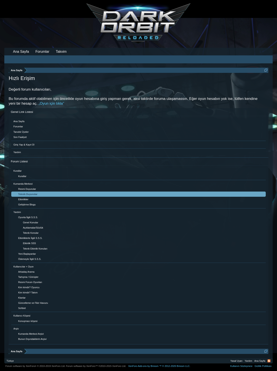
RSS (269, 360)
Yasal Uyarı (236, 361)
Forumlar (18, 126)
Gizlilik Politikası (263, 366)
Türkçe (10, 361)
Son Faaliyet (20, 137)
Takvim (61, 51)
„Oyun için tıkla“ (51, 103)
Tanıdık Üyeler (21, 132)
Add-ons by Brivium (159, 366)
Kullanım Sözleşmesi (241, 366)
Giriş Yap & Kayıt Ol (23, 144)
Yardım (17, 152)
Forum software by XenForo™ (96, 366)
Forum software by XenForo (35, 366)
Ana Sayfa (18, 121)
